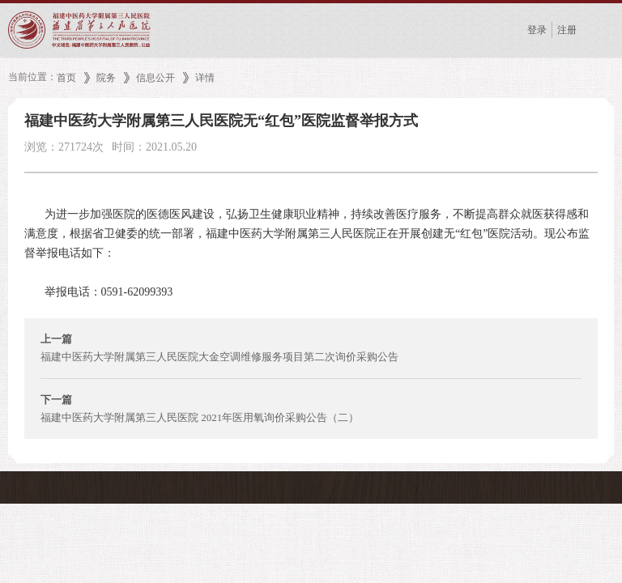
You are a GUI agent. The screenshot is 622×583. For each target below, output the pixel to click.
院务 (106, 77)
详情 (205, 77)
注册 (567, 30)
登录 (537, 30)
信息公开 (155, 77)
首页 (66, 77)
